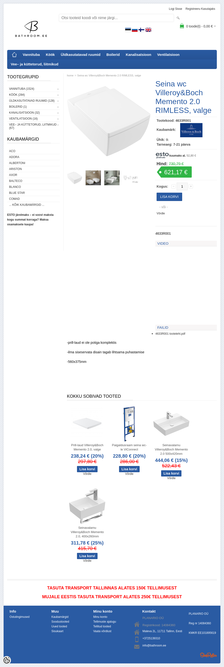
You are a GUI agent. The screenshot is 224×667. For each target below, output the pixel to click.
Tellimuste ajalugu (104, 621)
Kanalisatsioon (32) (24, 112)
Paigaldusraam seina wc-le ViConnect (129, 447)
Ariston (15, 169)
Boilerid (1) (18, 106)
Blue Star (17, 193)
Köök (50, 55)
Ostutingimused (19, 617)
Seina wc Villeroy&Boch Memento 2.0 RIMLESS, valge (109, 75)
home (70, 75)
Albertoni (17, 163)
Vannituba (31, 55)
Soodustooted (60, 621)
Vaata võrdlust (102, 631)
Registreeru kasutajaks (200, 9)
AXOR (13, 175)
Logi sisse (175, 9)
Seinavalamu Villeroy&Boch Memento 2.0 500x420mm (171, 449)
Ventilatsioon (168, 55)
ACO (12, 151)
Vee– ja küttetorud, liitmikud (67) (32, 126)
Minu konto (100, 617)
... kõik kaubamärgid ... (26, 204)
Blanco (15, 187)
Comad (14, 199)
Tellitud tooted (102, 626)
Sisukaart (57, 631)
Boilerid (113, 55)
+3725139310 (151, 638)
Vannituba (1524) (21, 88)
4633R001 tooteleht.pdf (170, 333)
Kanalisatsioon (138, 55)
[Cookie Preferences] (6, 660)
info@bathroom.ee (154, 645)
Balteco (15, 181)
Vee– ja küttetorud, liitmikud (34, 64)
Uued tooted (59, 626)
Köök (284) (17, 94)
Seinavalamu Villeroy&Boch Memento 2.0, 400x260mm (87, 532)
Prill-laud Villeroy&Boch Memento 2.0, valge (87, 447)
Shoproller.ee (208, 655)
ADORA (14, 157)
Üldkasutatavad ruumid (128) (32, 100)
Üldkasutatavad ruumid (80, 55)
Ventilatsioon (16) (23, 118)
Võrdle (161, 213)
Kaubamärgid (59, 617)
